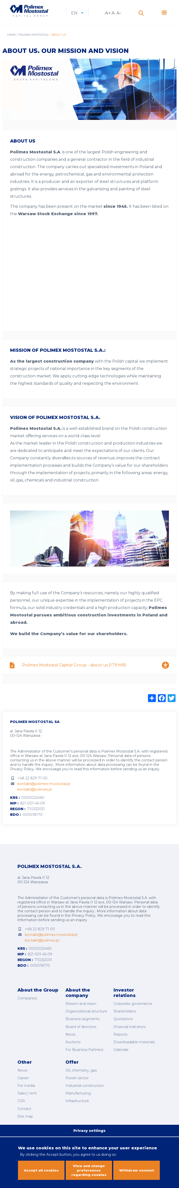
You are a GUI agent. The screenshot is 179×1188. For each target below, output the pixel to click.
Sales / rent (27, 1090)
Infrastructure (77, 1097)
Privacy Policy (22, 775)
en (92, 16)
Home (11, 41)
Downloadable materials (134, 1043)
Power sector (77, 1077)
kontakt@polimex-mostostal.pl (43, 790)
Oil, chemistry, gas (81, 1070)
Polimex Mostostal (33, 41)
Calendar (121, 1050)
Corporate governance (133, 1009)
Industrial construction (84, 1083)
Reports (120, 1036)
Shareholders (125, 1016)
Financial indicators (130, 1029)
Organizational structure (86, 1016)
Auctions (73, 1043)
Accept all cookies (41, 1166)
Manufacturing (78, 1090)
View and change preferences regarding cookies (89, 1167)
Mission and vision (80, 1009)
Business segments (82, 1023)
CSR (21, 1097)
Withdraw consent (136, 1166)
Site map (25, 1111)
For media (26, 1083)
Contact (24, 1104)
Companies (27, 1004)
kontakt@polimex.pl (34, 795)
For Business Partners (84, 1050)
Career (23, 1077)
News (70, 1036)
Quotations (123, 1023)
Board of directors (80, 1029)
